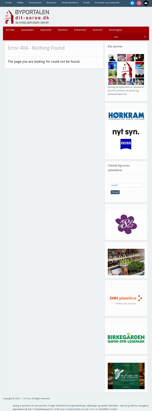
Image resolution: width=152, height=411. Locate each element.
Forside (8, 2)
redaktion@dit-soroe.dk (77, 409)
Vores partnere (35, 2)
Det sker (10, 30)
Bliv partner (51, 2)
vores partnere (117, 90)
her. (125, 94)
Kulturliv (97, 30)
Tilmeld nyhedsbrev (69, 2)
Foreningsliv (115, 30)
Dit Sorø (27, 398)
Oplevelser (46, 30)
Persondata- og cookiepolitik (107, 2)
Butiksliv (63, 30)
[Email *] (126, 185)
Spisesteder (27, 30)
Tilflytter (20, 2)
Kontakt (86, 2)
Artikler (114, 409)
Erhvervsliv (80, 30)
